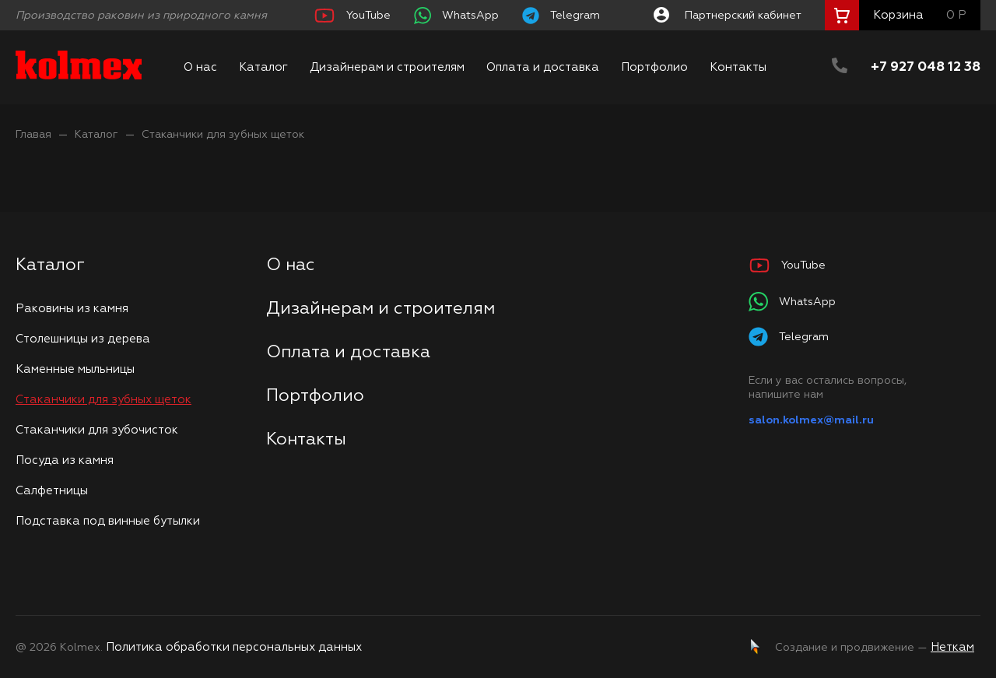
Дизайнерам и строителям (387, 67)
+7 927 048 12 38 (925, 67)
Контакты (738, 67)
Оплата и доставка (542, 67)
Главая (33, 134)
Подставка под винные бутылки (108, 521)
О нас (200, 67)
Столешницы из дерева (83, 339)
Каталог (263, 67)
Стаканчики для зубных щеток (223, 134)
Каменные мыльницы (75, 369)
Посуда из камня (65, 460)
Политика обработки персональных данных (234, 647)
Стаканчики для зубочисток (97, 430)
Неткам (952, 647)
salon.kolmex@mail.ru (811, 420)
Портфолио (654, 67)
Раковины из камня (72, 308)
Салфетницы (52, 491)
